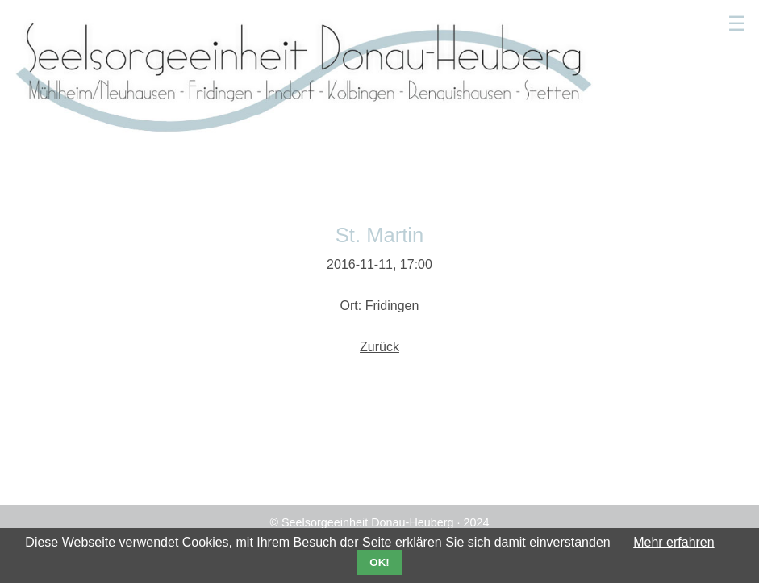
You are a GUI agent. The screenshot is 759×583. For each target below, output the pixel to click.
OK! (379, 562)
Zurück (379, 347)
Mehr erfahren (674, 542)
